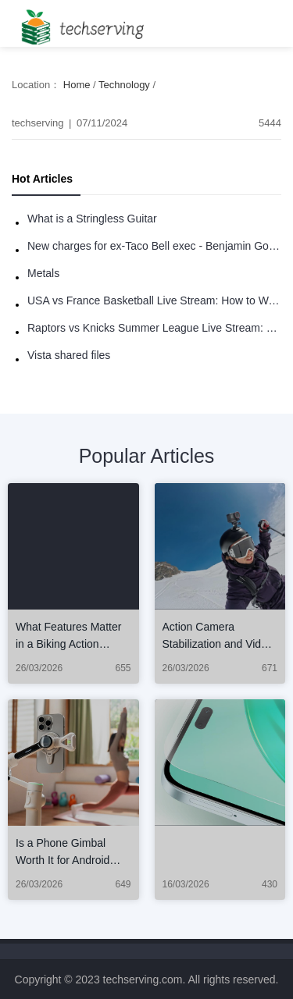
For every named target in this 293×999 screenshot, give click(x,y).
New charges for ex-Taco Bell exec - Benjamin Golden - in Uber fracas (154, 246)
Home (77, 85)
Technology (124, 85)
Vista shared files (68, 355)
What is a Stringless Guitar (92, 218)
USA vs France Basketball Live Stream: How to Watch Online (154, 300)
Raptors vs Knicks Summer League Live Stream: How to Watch (154, 328)
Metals (43, 273)
